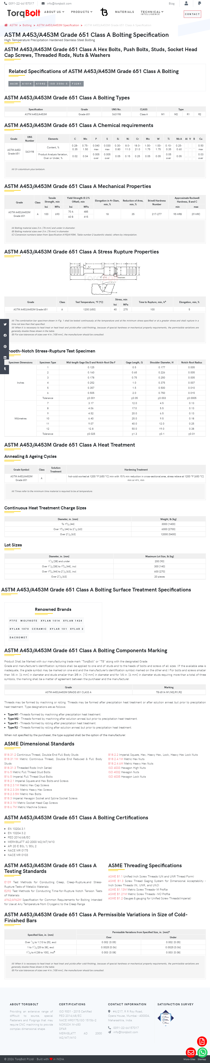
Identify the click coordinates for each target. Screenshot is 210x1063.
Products (82, 12)
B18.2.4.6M (115, 763)
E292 (7, 891)
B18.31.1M (11, 759)
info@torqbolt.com (59, 3)
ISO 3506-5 (59, 83)
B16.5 (8, 772)
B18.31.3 (10, 768)
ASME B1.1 (115, 876)
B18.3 (8, 798)
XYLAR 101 (58, 628)
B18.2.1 (9, 781)
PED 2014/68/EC (70, 1015)
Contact (192, 14)
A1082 (41, 83)
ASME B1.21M (117, 894)
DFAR (62, 1029)
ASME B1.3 (115, 881)
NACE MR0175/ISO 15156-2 (77, 1020)
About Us (54, 12)
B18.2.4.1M (115, 759)
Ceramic (39, 628)
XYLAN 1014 (50, 620)
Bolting (25, 25)
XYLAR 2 (77, 628)
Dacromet (18, 637)
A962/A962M (12, 899)
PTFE (14, 620)
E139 (7, 882)
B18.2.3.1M (11, 785)
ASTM (13, 25)
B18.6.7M (10, 807)
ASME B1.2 (115, 898)
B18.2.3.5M (11, 794)
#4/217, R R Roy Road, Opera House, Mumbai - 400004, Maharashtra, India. (129, 1015)
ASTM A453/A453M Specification (58, 25)
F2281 (77, 83)
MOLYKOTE (29, 620)
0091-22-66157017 (21, 3)
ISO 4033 (114, 768)
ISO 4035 (114, 776)
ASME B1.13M (117, 889)
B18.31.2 (10, 754)
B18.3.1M (10, 803)
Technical (152, 13)
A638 (14, 83)
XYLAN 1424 (73, 620)
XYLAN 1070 (19, 628)
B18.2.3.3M (11, 789)
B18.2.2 (113, 754)
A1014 (27, 83)
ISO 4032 (114, 772)
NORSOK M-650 (70, 1024)
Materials (124, 12)
